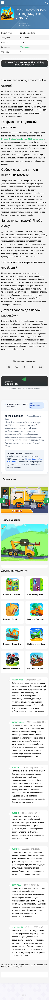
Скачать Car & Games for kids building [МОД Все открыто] (24, 63)
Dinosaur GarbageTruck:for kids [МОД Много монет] (22, 139)
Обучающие (25, 47)
